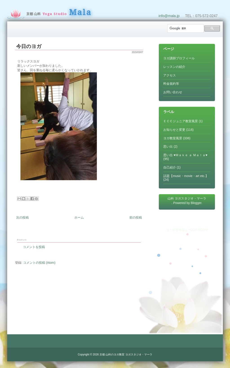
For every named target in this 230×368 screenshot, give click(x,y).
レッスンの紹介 (174, 67)
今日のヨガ (29, 46)
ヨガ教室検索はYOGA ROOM (187, 230)
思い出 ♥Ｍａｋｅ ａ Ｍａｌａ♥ (185, 155)
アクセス (169, 75)
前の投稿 (135, 217)
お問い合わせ (172, 92)
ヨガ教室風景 (172, 138)
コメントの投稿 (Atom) (39, 262)
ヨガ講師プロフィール (179, 58)
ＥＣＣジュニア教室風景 (180, 121)
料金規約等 (171, 83)
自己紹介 (169, 167)
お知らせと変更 (174, 129)
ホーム (79, 217)
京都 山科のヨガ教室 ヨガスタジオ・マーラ (126, 354)
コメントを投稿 (34, 247)
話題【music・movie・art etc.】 (185, 176)
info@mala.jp (169, 16)
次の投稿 (22, 217)
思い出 (168, 146)
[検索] (185, 28)
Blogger (196, 203)
